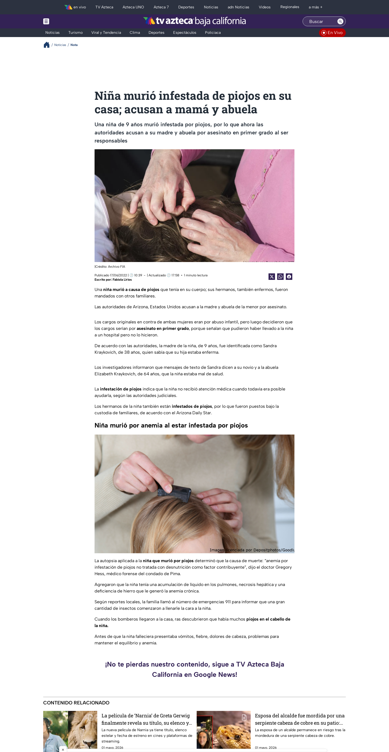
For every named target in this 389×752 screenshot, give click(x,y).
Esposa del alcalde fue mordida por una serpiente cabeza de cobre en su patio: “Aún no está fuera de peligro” (300, 719)
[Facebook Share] (289, 276)
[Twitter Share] (272, 276)
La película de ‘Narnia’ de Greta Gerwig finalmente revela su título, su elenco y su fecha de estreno (146, 719)
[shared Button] (280, 276)
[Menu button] (64, 21)
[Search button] (340, 21)
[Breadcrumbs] (48, 44)
